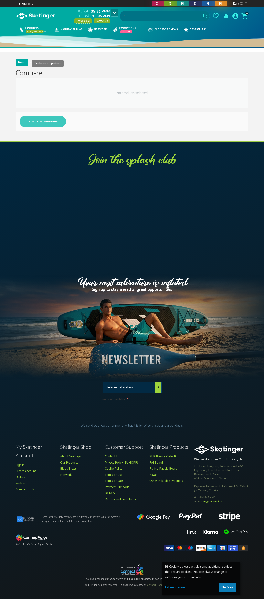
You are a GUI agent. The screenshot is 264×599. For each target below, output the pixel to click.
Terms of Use (113, 475)
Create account (26, 471)
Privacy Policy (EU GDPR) (121, 462)
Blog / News (68, 468)
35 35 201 (94, 16)
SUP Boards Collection (164, 456)
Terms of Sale (114, 481)
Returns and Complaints (120, 499)
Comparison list (26, 489)
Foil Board (156, 462)
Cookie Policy (113, 468)
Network (66, 475)
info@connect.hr (211, 501)
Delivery (110, 493)
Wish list (21, 483)
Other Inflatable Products (166, 481)
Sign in (20, 465)
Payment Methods (117, 487)
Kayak (153, 475)
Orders (20, 477)
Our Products (69, 462)
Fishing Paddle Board (163, 468)
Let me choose (175, 587)
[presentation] (132, 411)
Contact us (102, 21)
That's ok (227, 587)
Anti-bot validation (114, 399)
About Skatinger (70, 456)
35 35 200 (93, 11)
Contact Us (112, 456)
